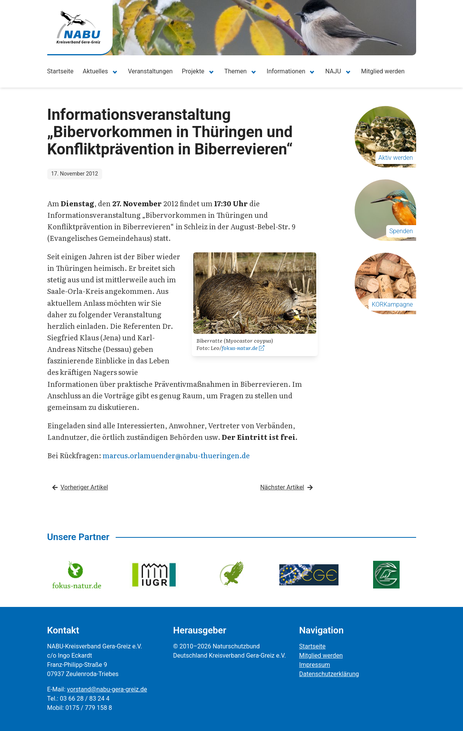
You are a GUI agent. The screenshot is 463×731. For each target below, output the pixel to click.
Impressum (314, 664)
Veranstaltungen (150, 71)
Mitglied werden (383, 71)
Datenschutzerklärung (329, 674)
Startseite (60, 71)
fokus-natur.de (243, 347)
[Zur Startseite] (78, 27)
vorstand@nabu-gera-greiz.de (107, 689)
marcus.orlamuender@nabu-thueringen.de (176, 455)
